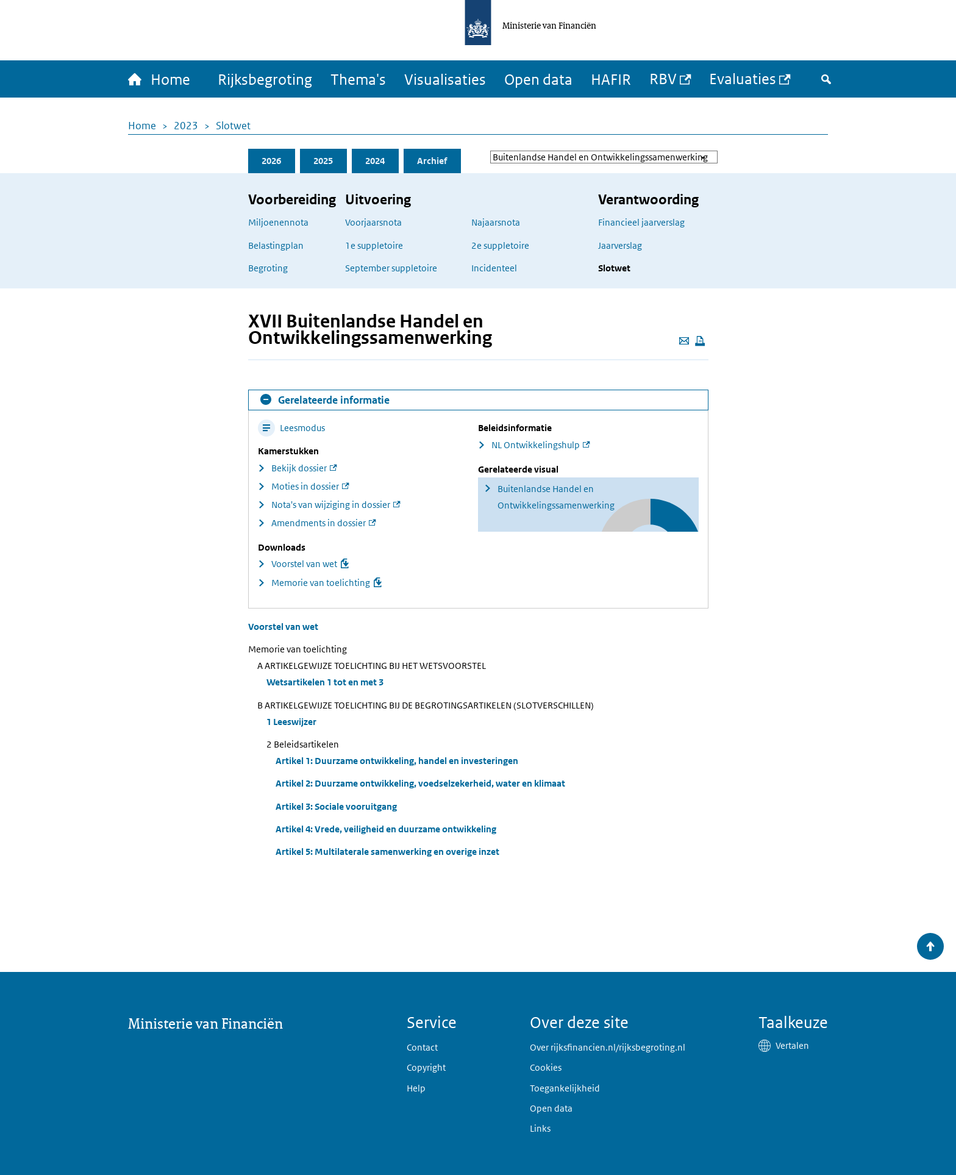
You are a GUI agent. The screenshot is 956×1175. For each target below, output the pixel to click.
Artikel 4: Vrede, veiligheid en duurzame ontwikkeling (386, 829)
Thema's (358, 79)
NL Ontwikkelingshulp (535, 445)
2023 (186, 125)
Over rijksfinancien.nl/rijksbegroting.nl (607, 1047)
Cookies (546, 1067)
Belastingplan (276, 245)
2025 (323, 160)
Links (540, 1128)
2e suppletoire (500, 245)
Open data (538, 79)
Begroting (268, 268)
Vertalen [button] (792, 1045)
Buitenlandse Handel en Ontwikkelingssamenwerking (556, 497)
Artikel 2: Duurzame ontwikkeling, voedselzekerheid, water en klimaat (420, 783)
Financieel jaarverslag (641, 222)
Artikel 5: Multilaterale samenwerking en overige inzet (387, 851)
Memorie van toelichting (320, 582)
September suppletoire (391, 268)
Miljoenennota (278, 222)
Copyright (426, 1067)
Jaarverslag (620, 245)
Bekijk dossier (299, 468)
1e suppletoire (374, 245)
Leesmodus (291, 428)
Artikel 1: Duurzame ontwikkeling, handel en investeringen (397, 760)
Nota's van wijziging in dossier (330, 504)
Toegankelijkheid (565, 1088)
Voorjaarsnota (373, 222)
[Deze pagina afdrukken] (700, 341)
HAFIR (611, 79)
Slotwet (233, 125)
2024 (375, 160)
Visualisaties (445, 79)
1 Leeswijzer (291, 721)
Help (416, 1088)
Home (142, 125)
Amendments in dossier (318, 523)
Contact (422, 1047)
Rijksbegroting (265, 79)
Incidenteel (494, 268)
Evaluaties (742, 78)
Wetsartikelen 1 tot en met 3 (324, 682)
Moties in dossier (305, 486)
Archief (432, 160)
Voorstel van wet (304, 564)
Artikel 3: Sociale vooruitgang (336, 806)
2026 (271, 160)
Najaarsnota (495, 222)
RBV (663, 78)
